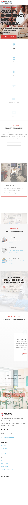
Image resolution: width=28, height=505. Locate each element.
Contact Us (4, 454)
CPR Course (4, 461)
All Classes (4, 448)
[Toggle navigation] (26, 2)
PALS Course (4, 466)
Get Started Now (9, 36)
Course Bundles (5, 451)
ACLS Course (4, 463)
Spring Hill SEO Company (7, 437)
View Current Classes (14, 144)
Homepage (3, 445)
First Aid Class (4, 472)
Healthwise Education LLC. (12, 434)
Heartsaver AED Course (7, 469)
